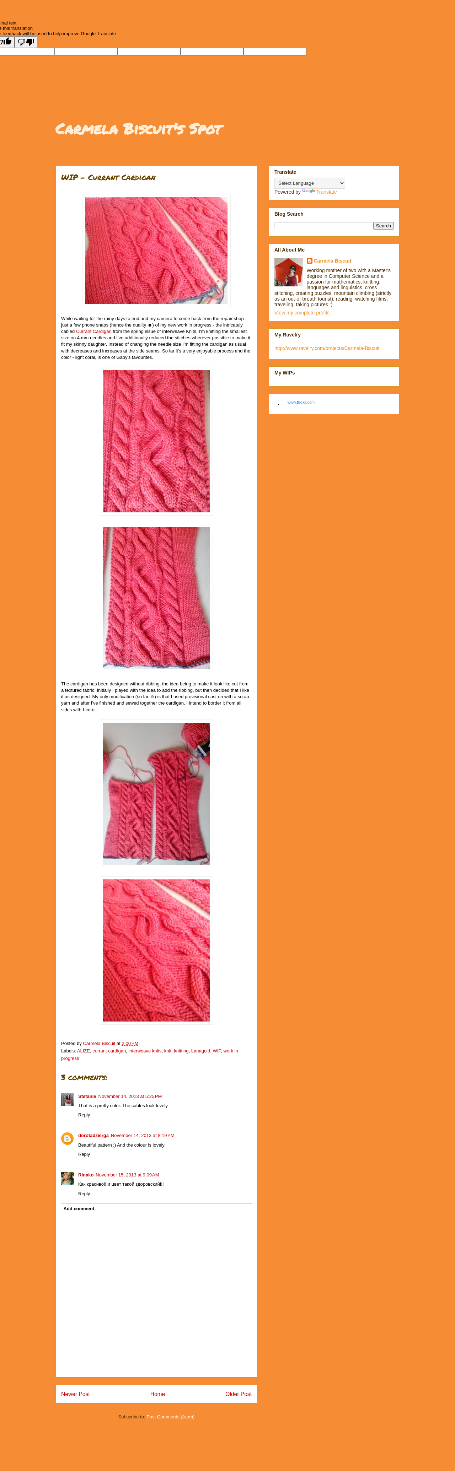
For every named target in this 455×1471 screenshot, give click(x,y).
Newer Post (75, 1394)
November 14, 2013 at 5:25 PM (130, 1096)
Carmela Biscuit (333, 261)
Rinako (85, 1175)
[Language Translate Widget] (309, 183)
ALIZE (83, 1051)
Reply (84, 1114)
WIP (217, 1051)
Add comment (79, 1208)
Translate (319, 192)
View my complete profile (302, 313)
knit (167, 1051)
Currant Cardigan (94, 331)
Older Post (238, 1394)
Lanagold (200, 1051)
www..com (301, 402)
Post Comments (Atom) (170, 1416)
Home (157, 1394)
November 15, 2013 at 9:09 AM (127, 1175)
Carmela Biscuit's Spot (138, 128)
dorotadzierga (93, 1135)
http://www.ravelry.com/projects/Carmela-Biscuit (326, 348)
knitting (181, 1051)
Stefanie (87, 1096)
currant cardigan (109, 1051)
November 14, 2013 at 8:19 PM (143, 1135)
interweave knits (144, 1051)
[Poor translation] (26, 42)
